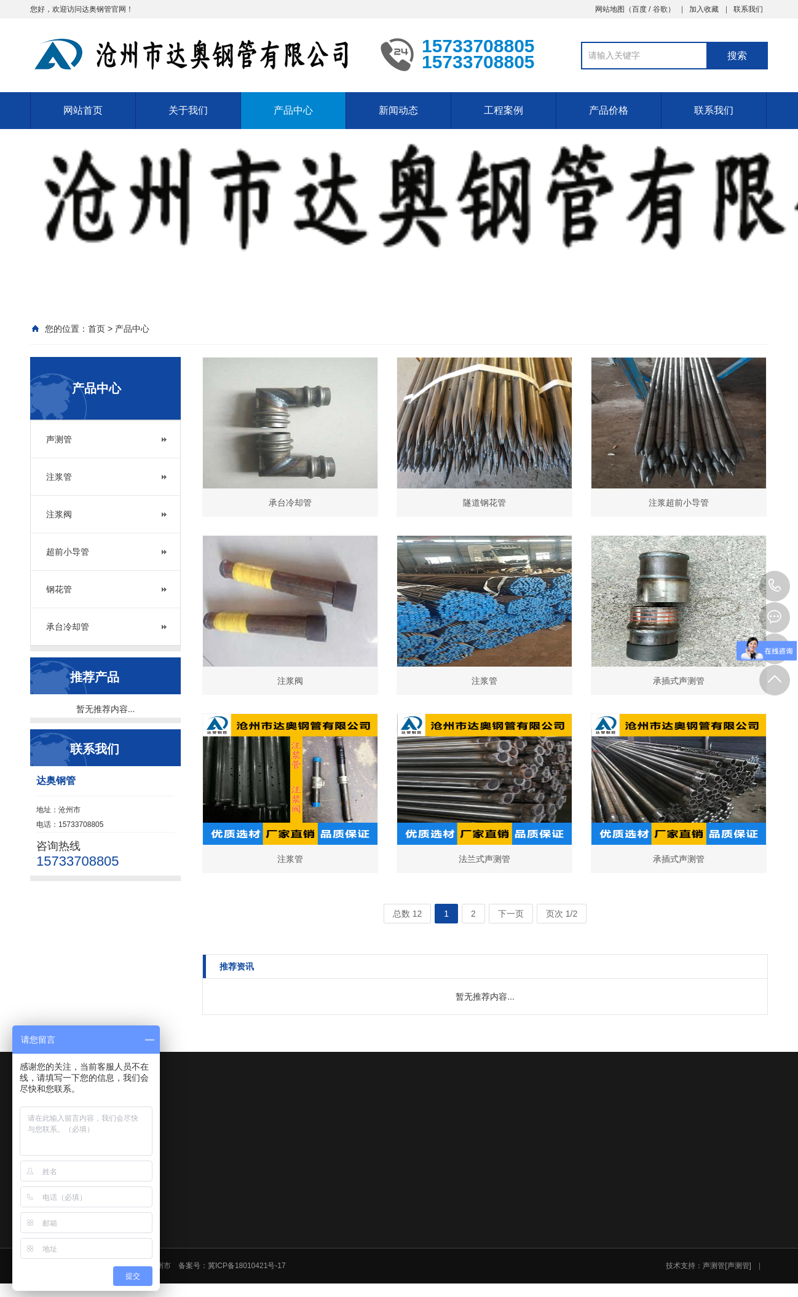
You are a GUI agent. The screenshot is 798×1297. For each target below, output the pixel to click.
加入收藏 (704, 9)
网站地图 (610, 9)
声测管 (59, 439)
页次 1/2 (561, 914)
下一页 (511, 914)
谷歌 (660, 9)
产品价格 (608, 110)
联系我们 (748, 9)
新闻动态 (398, 110)
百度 (639, 9)
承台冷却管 (67, 627)
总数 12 (407, 914)
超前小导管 (67, 552)
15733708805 (774, 586)
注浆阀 (59, 514)
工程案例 (503, 110)
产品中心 (293, 110)
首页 (96, 329)
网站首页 (83, 110)
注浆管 (59, 477)
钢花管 (59, 589)
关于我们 (188, 110)
